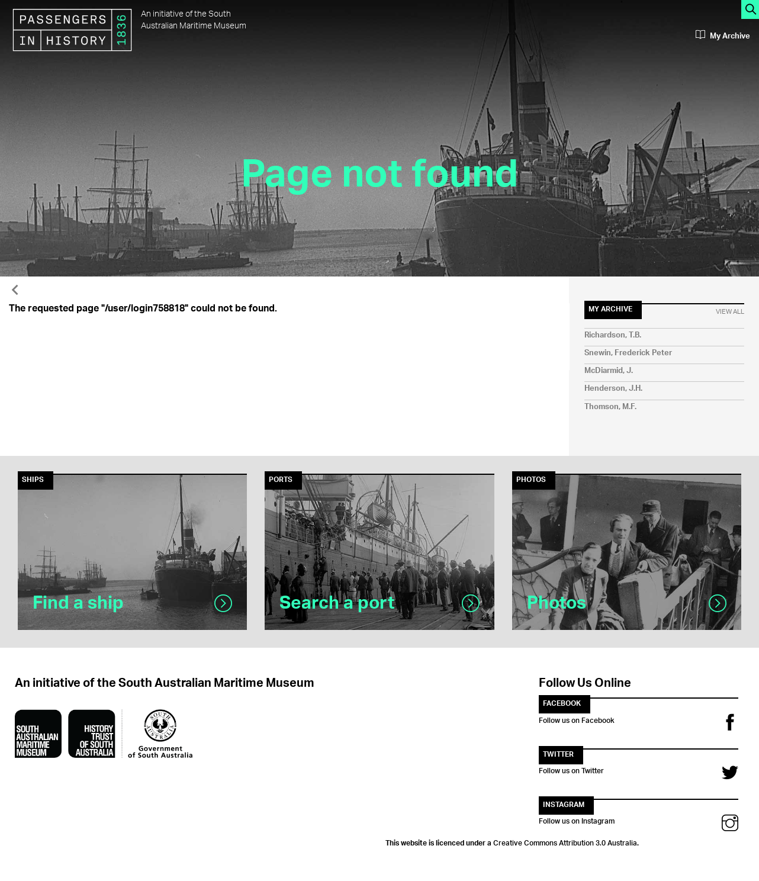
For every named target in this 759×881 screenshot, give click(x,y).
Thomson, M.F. (610, 407)
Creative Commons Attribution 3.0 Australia (565, 841)
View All (730, 312)
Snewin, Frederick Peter (628, 353)
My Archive (723, 36)
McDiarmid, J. (608, 371)
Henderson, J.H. (613, 388)
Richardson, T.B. (612, 335)
